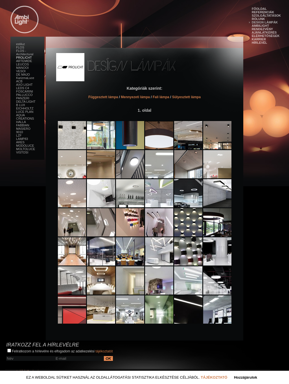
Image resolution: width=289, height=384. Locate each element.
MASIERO (23, 128)
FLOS (20, 47)
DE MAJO (23, 74)
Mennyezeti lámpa (135, 97)
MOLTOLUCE (25, 149)
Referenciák (263, 12)
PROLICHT (24, 57)
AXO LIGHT (24, 84)
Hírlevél (259, 42)
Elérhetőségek (265, 36)
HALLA (21, 122)
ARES (20, 142)
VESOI (21, 71)
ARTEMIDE (24, 61)
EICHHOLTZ (25, 108)
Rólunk (258, 19)
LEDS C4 (22, 88)
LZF (19, 135)
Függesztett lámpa (103, 97)
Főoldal (259, 8)
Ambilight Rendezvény (262, 27)
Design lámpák (265, 22)
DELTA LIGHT (26, 101)
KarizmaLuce (25, 78)
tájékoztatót (104, 351)
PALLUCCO (24, 94)
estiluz (20, 44)
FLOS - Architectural (24, 52)
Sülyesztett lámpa (186, 97)
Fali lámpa (161, 97)
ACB (19, 81)
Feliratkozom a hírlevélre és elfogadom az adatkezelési (60, 351)
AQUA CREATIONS (25, 116)
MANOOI (22, 67)
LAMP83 (22, 139)
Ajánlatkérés (264, 32)
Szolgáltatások (266, 15)
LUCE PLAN (24, 111)
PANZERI (22, 98)
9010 (19, 132)
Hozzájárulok (245, 377)
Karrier (259, 39)
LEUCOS (22, 64)
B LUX (20, 105)
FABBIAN (22, 125)
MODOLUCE (25, 145)
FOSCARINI (24, 91)
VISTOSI (22, 152)
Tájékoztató (214, 377)
